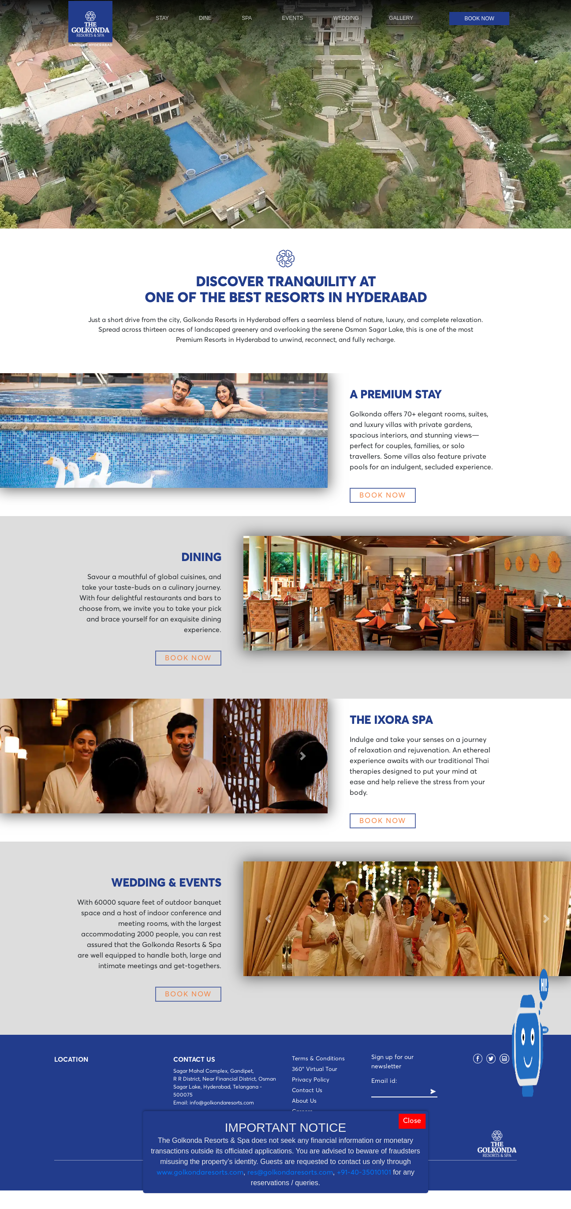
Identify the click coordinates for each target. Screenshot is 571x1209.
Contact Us (307, 1090)
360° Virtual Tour (314, 1069)
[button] (24, 430)
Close (412, 1121)
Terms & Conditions (318, 1059)
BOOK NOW (382, 495)
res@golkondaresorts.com (290, 1172)
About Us (304, 1101)
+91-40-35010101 (364, 1172)
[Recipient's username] (400, 1091)
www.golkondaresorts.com (200, 1172)
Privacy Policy (310, 1080)
